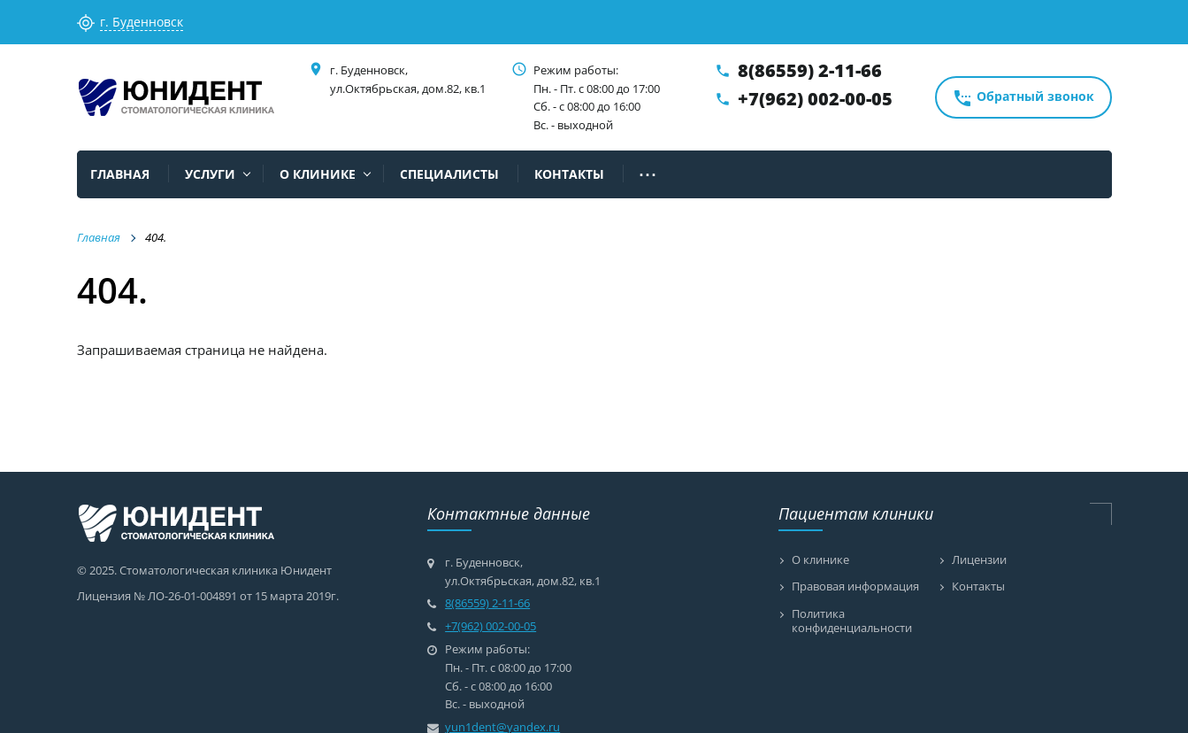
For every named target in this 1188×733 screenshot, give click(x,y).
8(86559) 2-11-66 (810, 70)
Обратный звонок (1023, 98)
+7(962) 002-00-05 (815, 99)
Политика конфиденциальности (852, 621)
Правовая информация (855, 587)
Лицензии (979, 560)
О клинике (820, 560)
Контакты (978, 587)
